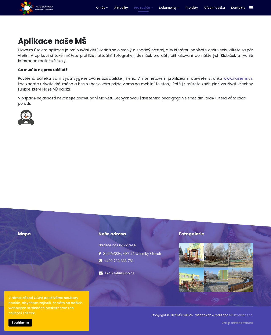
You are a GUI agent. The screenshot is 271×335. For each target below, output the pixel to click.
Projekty (192, 8)
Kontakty (238, 8)
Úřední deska (214, 8)
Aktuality (121, 8)
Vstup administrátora (237, 323)
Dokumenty (168, 8)
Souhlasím (20, 322)
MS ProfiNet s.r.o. (241, 315)
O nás (100, 8)
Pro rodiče (142, 8)
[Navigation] (251, 7)
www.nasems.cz (237, 78)
